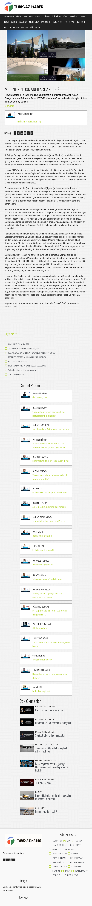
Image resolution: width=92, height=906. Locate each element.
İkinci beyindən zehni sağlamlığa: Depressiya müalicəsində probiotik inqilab (51, 767)
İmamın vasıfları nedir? (46, 811)
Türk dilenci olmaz (43, 783)
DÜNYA (65, 16)
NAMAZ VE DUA (57, 22)
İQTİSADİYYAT (56, 16)
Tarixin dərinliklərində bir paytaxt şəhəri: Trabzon (51, 749)
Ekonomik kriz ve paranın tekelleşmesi (53, 722)
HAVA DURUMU (46, 22)
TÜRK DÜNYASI (69, 22)
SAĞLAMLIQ (38, 16)
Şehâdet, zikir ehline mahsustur (50, 735)
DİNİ (31, 27)
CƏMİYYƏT (24, 27)
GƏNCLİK (14, 22)
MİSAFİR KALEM (34, 22)
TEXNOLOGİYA (14, 27)
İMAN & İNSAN (28, 16)
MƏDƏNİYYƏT (74, 16)
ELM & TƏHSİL (81, 22)
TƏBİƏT (6, 22)
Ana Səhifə (9, 16)
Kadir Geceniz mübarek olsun (49, 710)
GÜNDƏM (18, 16)
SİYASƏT (47, 16)
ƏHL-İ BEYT (75, 845)
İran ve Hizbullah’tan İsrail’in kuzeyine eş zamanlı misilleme (53, 797)
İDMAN (82, 16)
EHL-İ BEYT (38, 27)
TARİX (6, 27)
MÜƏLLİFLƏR (23, 22)
